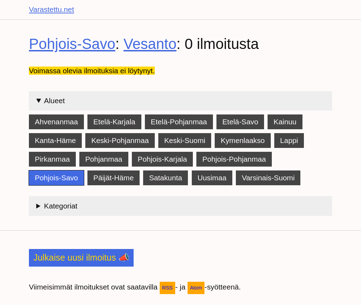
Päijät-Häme (113, 178)
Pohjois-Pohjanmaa (234, 159)
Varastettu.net (51, 9)
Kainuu (285, 122)
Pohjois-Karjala (162, 159)
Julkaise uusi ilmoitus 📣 (81, 257)
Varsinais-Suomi (268, 178)
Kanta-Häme (55, 140)
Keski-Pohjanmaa (120, 140)
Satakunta (165, 178)
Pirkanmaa (52, 159)
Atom (196, 288)
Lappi (289, 140)
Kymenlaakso (243, 140)
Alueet (54, 101)
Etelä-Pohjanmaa (179, 122)
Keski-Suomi (185, 140)
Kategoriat (61, 206)
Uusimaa (211, 178)
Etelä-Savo (240, 122)
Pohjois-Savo (72, 44)
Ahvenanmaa (56, 122)
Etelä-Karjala (114, 122)
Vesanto (149, 44)
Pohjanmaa (103, 159)
